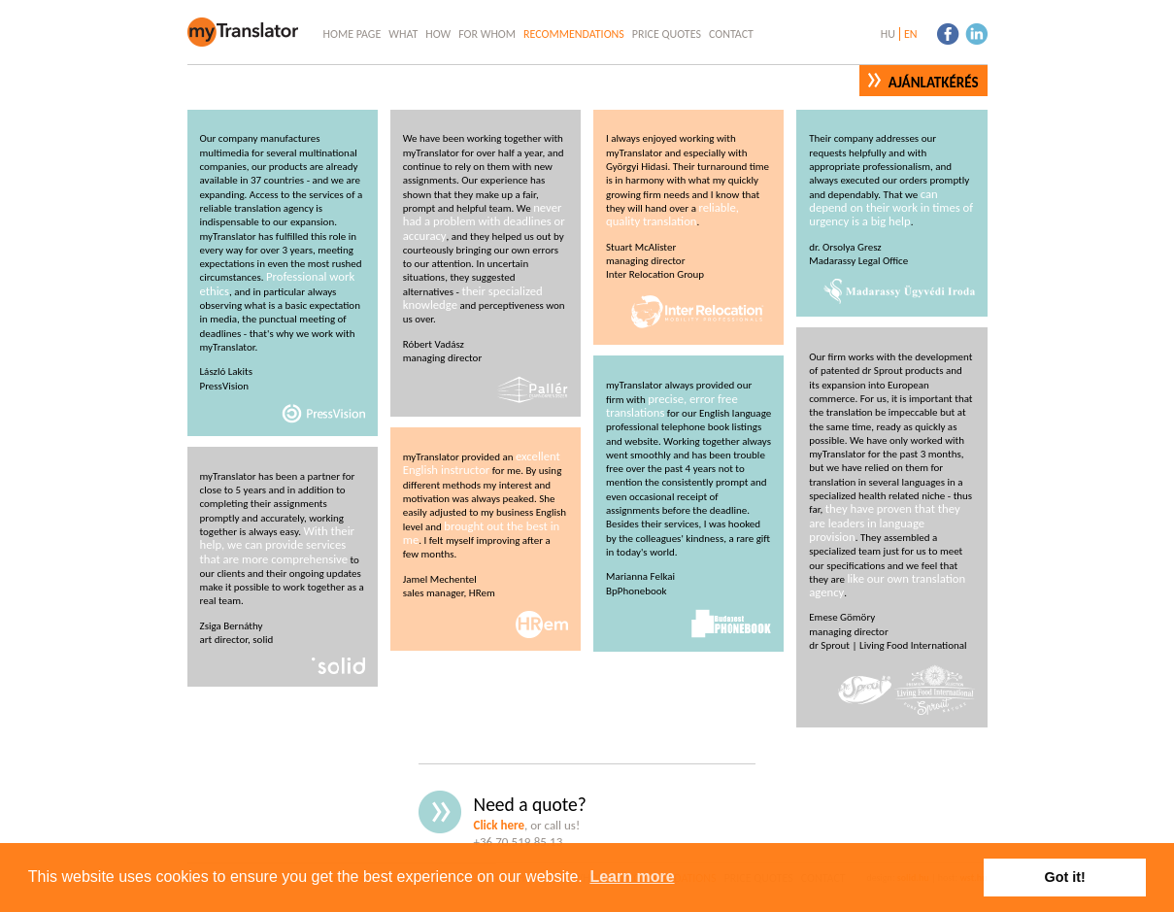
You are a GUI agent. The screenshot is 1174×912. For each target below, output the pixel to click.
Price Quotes (666, 34)
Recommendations (573, 34)
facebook (948, 33)
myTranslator (243, 33)
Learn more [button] (631, 876)
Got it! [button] (1065, 877)
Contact (731, 34)
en (911, 34)
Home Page (352, 34)
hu (888, 34)
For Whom (487, 34)
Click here (499, 825)
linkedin (976, 33)
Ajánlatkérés (934, 82)
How (438, 34)
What (403, 34)
